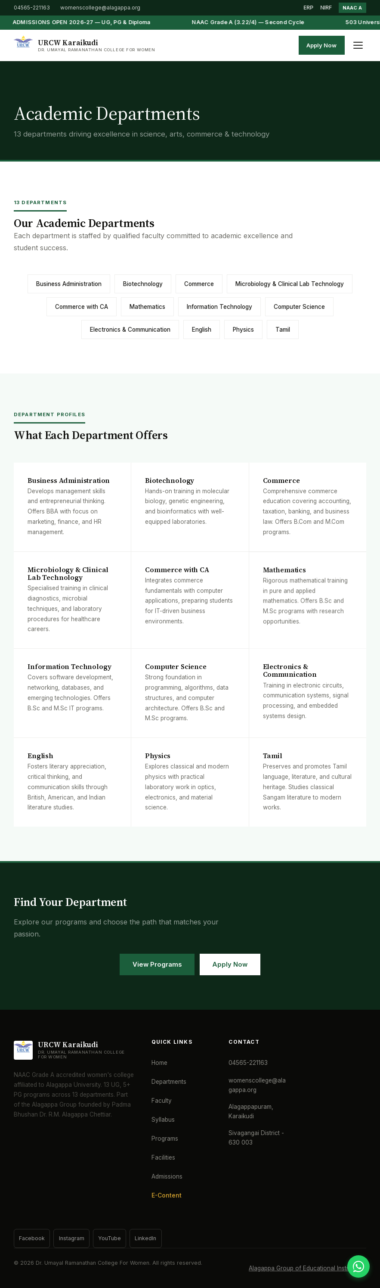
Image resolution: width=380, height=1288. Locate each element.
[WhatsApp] (358, 1266)
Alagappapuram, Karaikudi (251, 1111)
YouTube (109, 1238)
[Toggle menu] (358, 45)
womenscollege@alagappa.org (100, 7)
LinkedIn (145, 1238)
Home (159, 1062)
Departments (168, 1081)
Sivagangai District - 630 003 (256, 1137)
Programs (164, 1138)
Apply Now (321, 45)
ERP (308, 7)
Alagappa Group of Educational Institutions (307, 1268)
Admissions (166, 1176)
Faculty (161, 1100)
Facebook (32, 1238)
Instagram (71, 1238)
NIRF (326, 7)
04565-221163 (32, 7)
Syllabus (163, 1119)
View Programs (157, 964)
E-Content (166, 1195)
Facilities (163, 1157)
